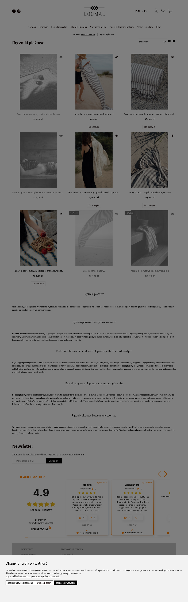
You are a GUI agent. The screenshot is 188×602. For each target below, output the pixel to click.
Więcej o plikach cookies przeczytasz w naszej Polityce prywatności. (33, 576)
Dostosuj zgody (44, 583)
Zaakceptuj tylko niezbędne (20, 583)
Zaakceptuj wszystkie (65, 583)
